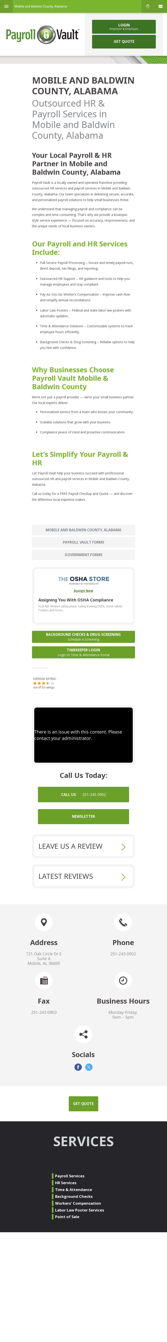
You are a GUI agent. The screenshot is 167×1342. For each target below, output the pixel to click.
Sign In (160, 6)
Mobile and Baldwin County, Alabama (83, 529)
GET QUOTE (124, 41)
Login (124, 27)
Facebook (78, 1067)
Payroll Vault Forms (83, 542)
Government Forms (83, 554)
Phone (147, 6)
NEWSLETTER (83, 816)
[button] (35, 683)
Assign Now (83, 590)
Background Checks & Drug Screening (84, 636)
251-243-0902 (123, 953)
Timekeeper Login (84, 652)
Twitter (89, 1067)
